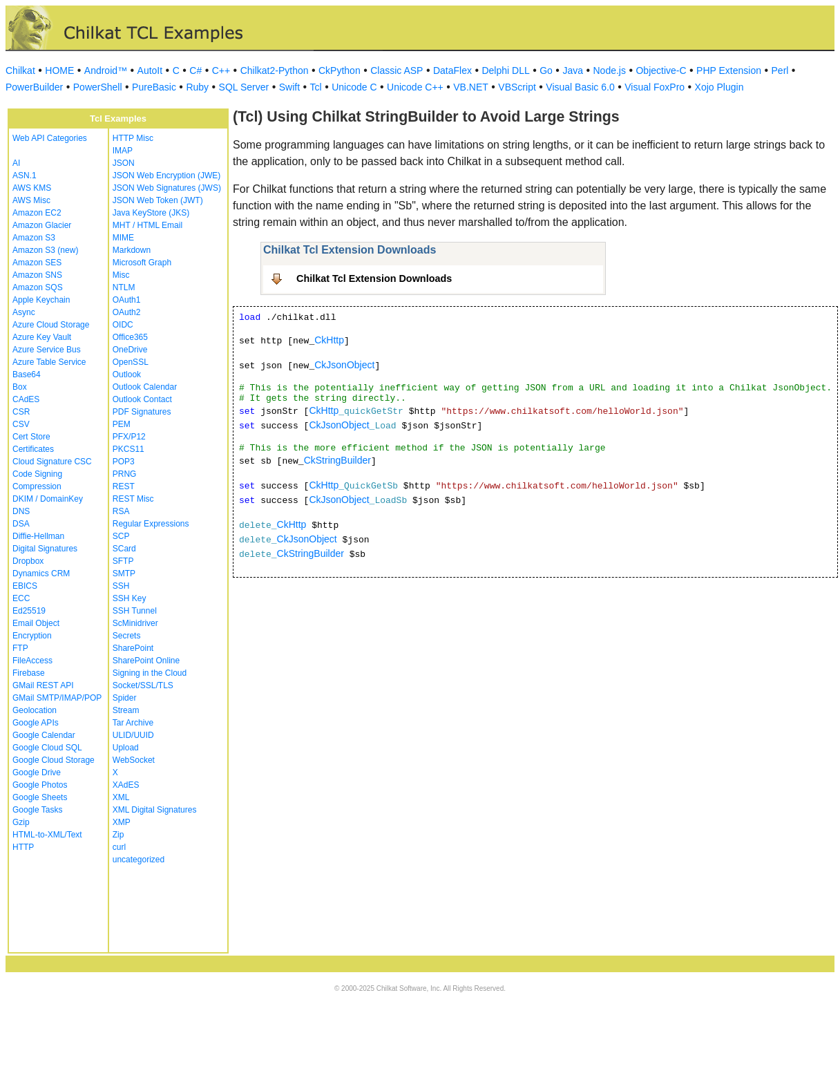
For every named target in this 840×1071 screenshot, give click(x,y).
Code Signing (37, 474)
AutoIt (150, 70)
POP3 (124, 461)
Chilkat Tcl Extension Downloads (374, 278)
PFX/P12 (129, 437)
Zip (118, 835)
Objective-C (661, 70)
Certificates (33, 449)
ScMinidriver (135, 623)
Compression (36, 486)
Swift (289, 87)
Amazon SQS (37, 287)
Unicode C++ (415, 87)
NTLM (124, 287)
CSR (21, 412)
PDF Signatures (142, 412)
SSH (121, 586)
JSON (124, 163)
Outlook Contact (142, 399)
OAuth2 (127, 312)
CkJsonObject (344, 364)
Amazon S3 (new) (45, 250)
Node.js (609, 70)
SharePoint (133, 648)
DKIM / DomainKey (47, 499)
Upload (126, 747)
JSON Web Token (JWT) (158, 200)
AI (16, 163)
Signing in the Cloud (150, 673)
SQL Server (244, 87)
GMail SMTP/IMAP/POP (57, 698)
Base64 (26, 374)
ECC (21, 598)
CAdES (25, 399)
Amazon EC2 (36, 213)
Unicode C (354, 87)
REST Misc (133, 499)
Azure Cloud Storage (50, 325)
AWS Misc (31, 200)
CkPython (339, 70)
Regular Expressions (151, 524)
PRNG (125, 474)
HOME (59, 70)
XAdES (126, 785)
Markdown (132, 250)
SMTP (124, 573)
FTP (20, 648)
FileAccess (32, 660)
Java (572, 70)
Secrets (127, 636)
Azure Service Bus (46, 349)
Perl (780, 70)
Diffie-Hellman (38, 536)
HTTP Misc (133, 138)
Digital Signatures (44, 548)
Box (19, 387)
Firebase (28, 673)
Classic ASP (396, 70)
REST (124, 486)
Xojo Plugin (719, 87)
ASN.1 (24, 175)
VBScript (516, 87)
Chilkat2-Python (274, 70)
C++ (221, 70)
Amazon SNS (37, 275)
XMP (122, 822)
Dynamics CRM (41, 573)
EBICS (24, 586)
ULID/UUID (133, 735)
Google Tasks (37, 810)
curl (119, 847)
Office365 (130, 337)
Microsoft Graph (142, 262)
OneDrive (130, 349)
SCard (124, 548)
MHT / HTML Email (147, 225)
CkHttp (329, 339)
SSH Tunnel (135, 611)
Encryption (32, 636)
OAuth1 (127, 300)
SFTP (123, 561)
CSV (21, 424)
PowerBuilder (34, 87)
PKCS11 (128, 449)
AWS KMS (31, 188)
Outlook (127, 374)
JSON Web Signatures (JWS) (167, 188)
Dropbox (28, 561)
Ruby (197, 87)
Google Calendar (43, 735)
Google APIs (35, 723)
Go (546, 70)
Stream (126, 710)
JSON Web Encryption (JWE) (166, 175)
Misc (121, 275)
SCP (121, 536)
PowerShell (97, 87)
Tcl (316, 87)
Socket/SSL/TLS (143, 685)
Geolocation (34, 710)
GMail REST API (42, 685)
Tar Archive (133, 723)
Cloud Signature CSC (52, 461)
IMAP (123, 150)
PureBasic (154, 87)
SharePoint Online (146, 660)
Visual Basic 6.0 (580, 87)
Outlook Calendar (145, 387)
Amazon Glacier (41, 225)
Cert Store (31, 437)
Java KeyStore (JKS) (151, 213)
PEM (122, 424)
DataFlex (452, 70)
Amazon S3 (33, 238)
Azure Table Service (49, 362)
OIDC (123, 325)
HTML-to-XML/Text (47, 835)
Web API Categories (49, 138)
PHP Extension (728, 70)
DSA (21, 524)
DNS (21, 511)
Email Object (35, 623)
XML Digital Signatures (155, 810)
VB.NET (470, 87)
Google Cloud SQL (47, 747)
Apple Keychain (41, 300)
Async (23, 312)
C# (195, 70)
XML (121, 797)
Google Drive (36, 772)
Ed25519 (29, 611)
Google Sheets (39, 797)
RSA (121, 511)
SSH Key (129, 598)
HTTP (23, 847)
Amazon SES (36, 262)
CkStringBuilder (337, 460)
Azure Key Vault (41, 337)
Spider (125, 698)
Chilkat (20, 70)
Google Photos (39, 785)
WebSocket (134, 760)
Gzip (21, 822)
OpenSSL (131, 362)
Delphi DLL (505, 70)
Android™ (105, 70)
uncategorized (138, 859)
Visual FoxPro (654, 87)
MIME (123, 238)
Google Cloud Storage (53, 760)
